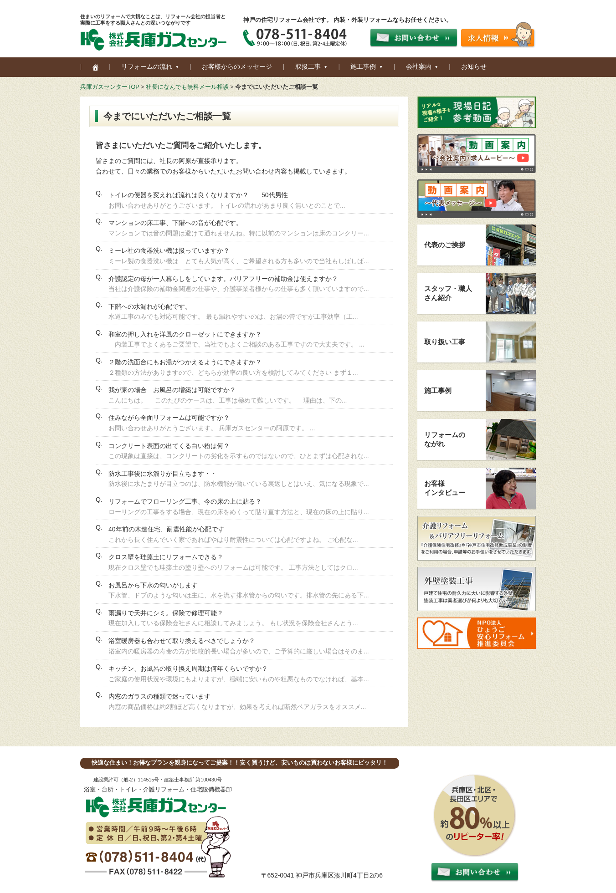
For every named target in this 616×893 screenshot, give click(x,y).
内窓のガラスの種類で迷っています (159, 696)
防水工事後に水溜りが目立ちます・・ (162, 473)
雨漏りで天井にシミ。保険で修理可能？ (165, 613)
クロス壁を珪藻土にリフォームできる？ (165, 557)
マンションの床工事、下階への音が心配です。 (175, 222)
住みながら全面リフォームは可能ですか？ (169, 417)
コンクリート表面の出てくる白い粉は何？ (169, 445)
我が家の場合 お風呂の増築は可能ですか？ (172, 389)
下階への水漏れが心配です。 (149, 306)
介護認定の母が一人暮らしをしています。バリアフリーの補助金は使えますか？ (223, 278)
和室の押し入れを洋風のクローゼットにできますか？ (185, 334)
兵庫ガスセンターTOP (109, 87)
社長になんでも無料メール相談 (187, 87)
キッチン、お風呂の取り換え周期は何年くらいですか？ (188, 668)
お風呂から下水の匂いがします (153, 585)
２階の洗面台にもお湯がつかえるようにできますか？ (185, 362)
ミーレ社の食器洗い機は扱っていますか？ (169, 250)
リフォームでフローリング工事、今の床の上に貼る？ (185, 501)
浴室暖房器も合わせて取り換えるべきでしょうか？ (181, 640)
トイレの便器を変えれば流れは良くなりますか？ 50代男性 (198, 195)
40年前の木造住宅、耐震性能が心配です (166, 529)
